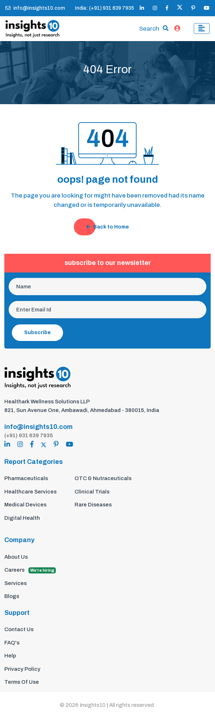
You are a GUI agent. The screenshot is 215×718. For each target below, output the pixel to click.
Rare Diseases (93, 505)
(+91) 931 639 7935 (28, 435)
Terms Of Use (21, 682)
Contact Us (18, 629)
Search (149, 28)
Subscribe (37, 332)
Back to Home (107, 227)
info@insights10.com (35, 8)
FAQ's (11, 643)
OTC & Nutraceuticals (103, 478)
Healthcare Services (30, 492)
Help (10, 656)
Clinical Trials (92, 492)
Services (15, 583)
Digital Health (22, 518)
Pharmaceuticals (26, 478)
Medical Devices (25, 505)
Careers (30, 570)
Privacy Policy (22, 669)
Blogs (11, 596)
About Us (16, 557)
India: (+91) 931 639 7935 (104, 8)
